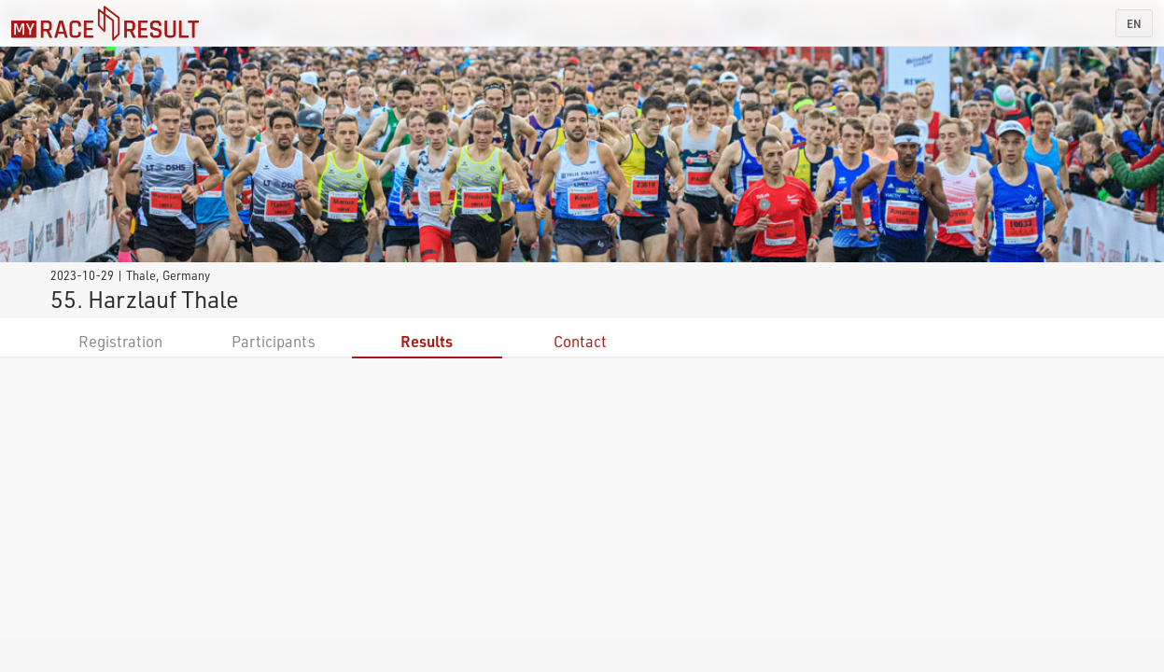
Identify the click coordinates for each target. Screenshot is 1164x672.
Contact (580, 341)
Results (426, 341)
